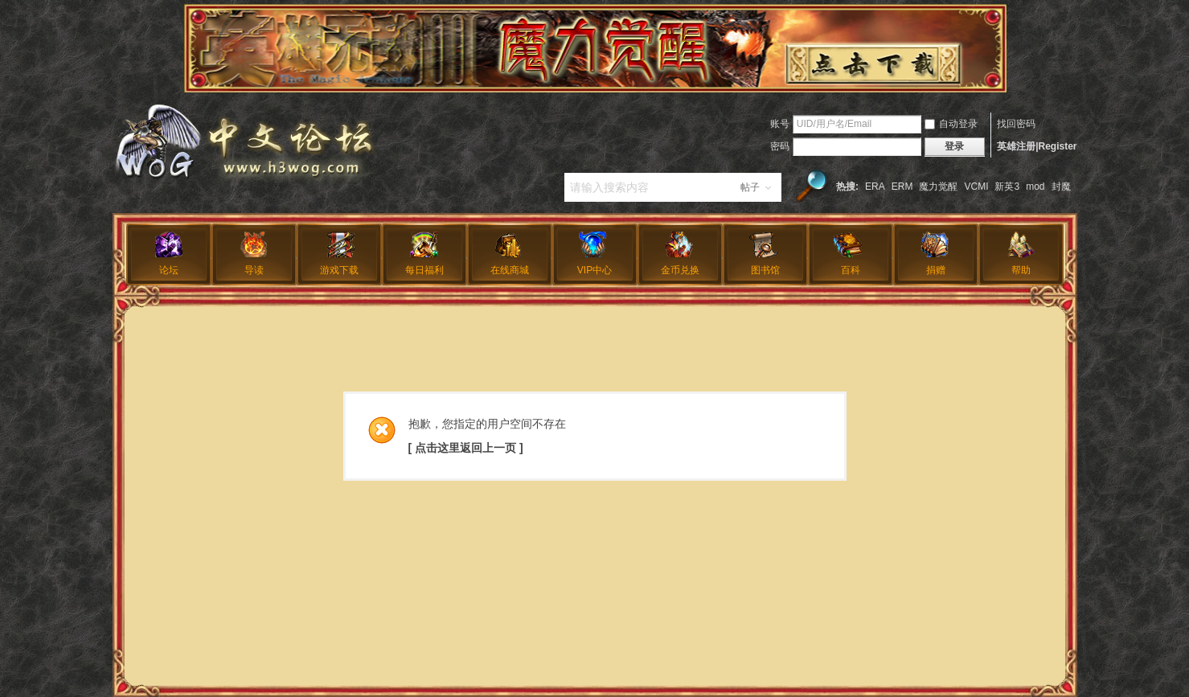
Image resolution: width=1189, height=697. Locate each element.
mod (1035, 186)
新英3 (1006, 186)
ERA (875, 186)
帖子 (750, 187)
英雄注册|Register (1036, 146)
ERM (902, 186)
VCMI (976, 186)
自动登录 (951, 123)
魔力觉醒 (938, 186)
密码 (779, 146)
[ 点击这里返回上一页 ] (465, 447)
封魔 (1061, 186)
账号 (779, 123)
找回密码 (1016, 123)
